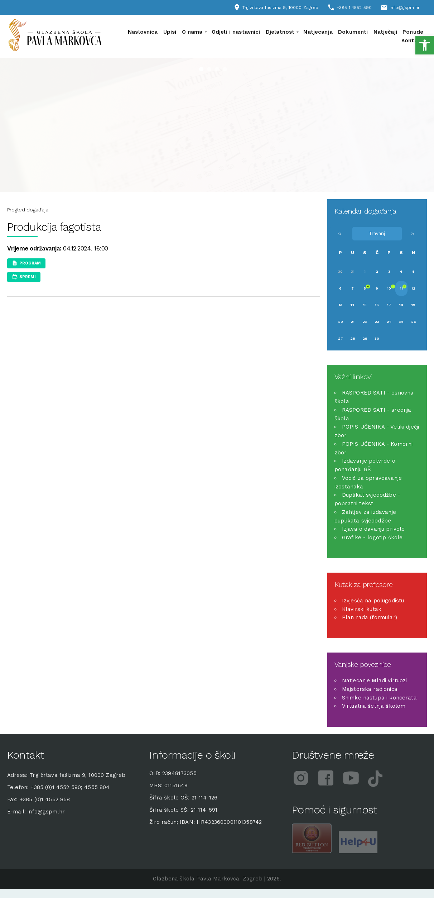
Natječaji (385, 32)
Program (30, 263)
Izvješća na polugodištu (373, 600)
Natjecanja (318, 32)
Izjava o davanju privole (373, 529)
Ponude (412, 32)
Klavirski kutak (361, 609)
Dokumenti (353, 32)
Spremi (27, 276)
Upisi (170, 32)
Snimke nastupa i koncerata (379, 697)
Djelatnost (280, 32)
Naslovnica (143, 32)
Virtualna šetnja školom (373, 706)
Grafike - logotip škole (372, 537)
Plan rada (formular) (369, 617)
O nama (192, 32)
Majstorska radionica (369, 689)
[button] (424, 45)
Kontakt (412, 40)
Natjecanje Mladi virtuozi (374, 680)
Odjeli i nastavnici (236, 32)
